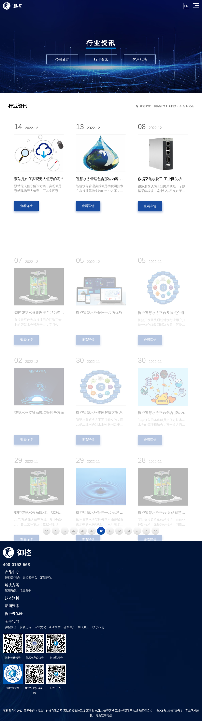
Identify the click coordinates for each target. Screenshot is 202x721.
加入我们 (84, 627)
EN (186, 6)
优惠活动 (140, 59)
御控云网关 (12, 577)
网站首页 (159, 106)
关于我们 (12, 622)
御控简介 (11, 627)
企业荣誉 (55, 627)
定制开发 (46, 577)
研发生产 (69, 627)
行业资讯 (101, 59)
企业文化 (40, 627)
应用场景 (11, 590)
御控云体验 (14, 614)
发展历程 (25, 627)
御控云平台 (29, 577)
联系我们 (98, 627)
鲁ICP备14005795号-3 (169, 710)
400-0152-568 (16, 564)
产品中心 (12, 572)
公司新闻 (62, 59)
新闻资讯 (12, 606)
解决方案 (12, 585)
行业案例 (25, 590)
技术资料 (12, 598)
